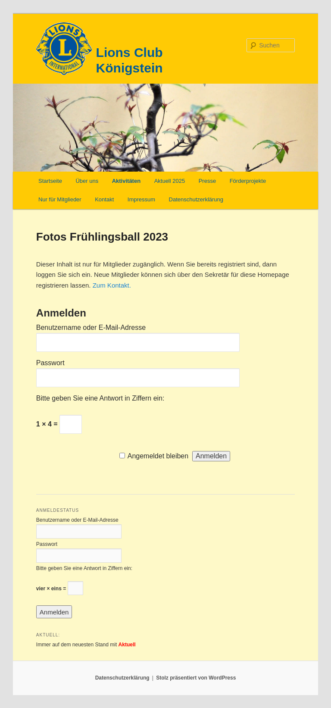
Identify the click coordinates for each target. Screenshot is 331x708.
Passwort (50, 363)
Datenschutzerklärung (196, 199)
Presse (207, 181)
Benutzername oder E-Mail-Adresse (91, 327)
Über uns (86, 181)
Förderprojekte (248, 181)
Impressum (141, 199)
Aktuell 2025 (169, 181)
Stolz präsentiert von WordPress (196, 678)
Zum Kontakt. (112, 285)
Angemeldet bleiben (158, 456)
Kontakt (104, 199)
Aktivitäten (126, 181)
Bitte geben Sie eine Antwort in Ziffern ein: (100, 398)
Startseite (50, 181)
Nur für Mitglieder (59, 199)
